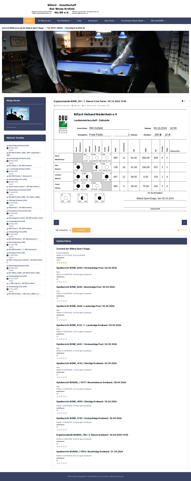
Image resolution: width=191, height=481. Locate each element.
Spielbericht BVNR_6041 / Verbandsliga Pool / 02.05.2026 (86, 344)
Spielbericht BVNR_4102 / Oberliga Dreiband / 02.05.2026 (86, 363)
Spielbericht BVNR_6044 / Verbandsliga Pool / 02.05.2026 (86, 268)
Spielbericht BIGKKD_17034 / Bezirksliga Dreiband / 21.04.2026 (89, 451)
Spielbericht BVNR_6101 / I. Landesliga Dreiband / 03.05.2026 (88, 325)
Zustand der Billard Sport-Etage (73, 248)
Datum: (148, 128)
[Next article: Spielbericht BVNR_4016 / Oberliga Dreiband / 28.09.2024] (184, 222)
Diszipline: (83, 135)
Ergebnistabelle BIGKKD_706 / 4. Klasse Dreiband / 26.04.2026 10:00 (92, 434)
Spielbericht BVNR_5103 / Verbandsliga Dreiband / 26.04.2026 (89, 418)
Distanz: (147, 135)
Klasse (134, 135)
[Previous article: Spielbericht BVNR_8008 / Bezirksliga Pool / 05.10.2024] (56, 222)
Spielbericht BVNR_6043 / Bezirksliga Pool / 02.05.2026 (85, 287)
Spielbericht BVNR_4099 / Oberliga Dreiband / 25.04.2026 (86, 401)
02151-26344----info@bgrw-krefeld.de (68, 28)
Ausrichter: (82, 128)
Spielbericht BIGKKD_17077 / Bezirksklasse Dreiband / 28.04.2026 (91, 382)
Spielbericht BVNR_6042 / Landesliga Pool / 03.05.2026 (85, 306)
